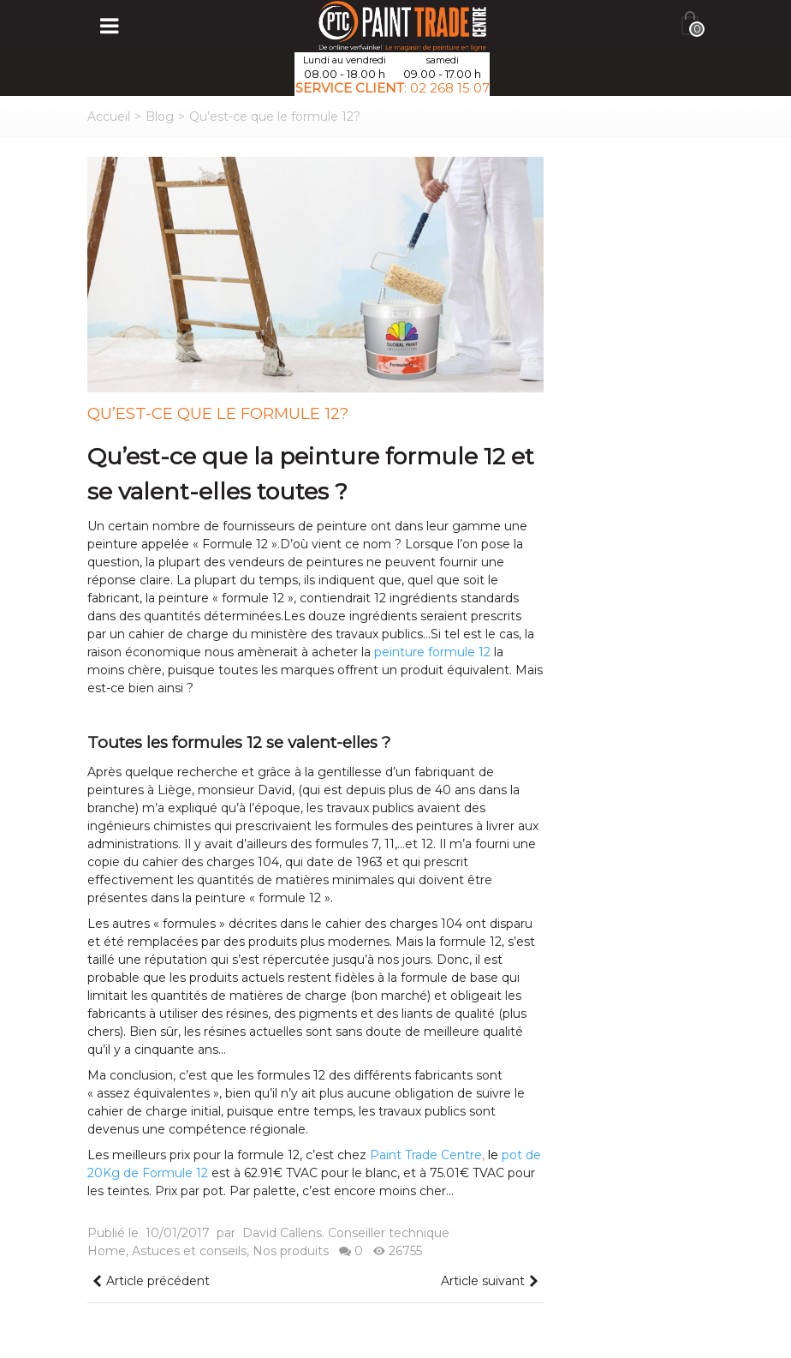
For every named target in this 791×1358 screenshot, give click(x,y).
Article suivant (490, 1281)
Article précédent (150, 1281)
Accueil (108, 116)
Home (106, 1251)
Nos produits (291, 1251)
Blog (160, 116)
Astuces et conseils (189, 1251)
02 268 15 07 (450, 88)
